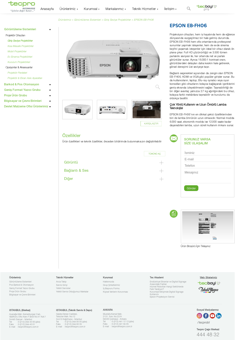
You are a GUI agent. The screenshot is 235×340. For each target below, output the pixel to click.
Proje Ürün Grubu (17, 292)
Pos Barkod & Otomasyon (21, 285)
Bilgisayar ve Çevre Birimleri (22, 295)
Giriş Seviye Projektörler (117, 20)
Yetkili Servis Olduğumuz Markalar (72, 292)
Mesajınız (207, 176)
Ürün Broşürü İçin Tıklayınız (196, 246)
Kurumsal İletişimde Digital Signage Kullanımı (166, 293)
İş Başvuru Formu (111, 289)
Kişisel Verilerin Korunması (115, 292)
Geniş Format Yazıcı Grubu (22, 288)
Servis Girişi (61, 285)
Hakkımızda (108, 282)
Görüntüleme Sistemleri (20, 282)
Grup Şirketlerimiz (111, 285)
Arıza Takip (61, 282)
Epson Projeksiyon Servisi (162, 297)
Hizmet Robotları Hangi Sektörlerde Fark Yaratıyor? (166, 288)
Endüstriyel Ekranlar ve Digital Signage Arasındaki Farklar (168, 283)
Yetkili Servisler (63, 288)
